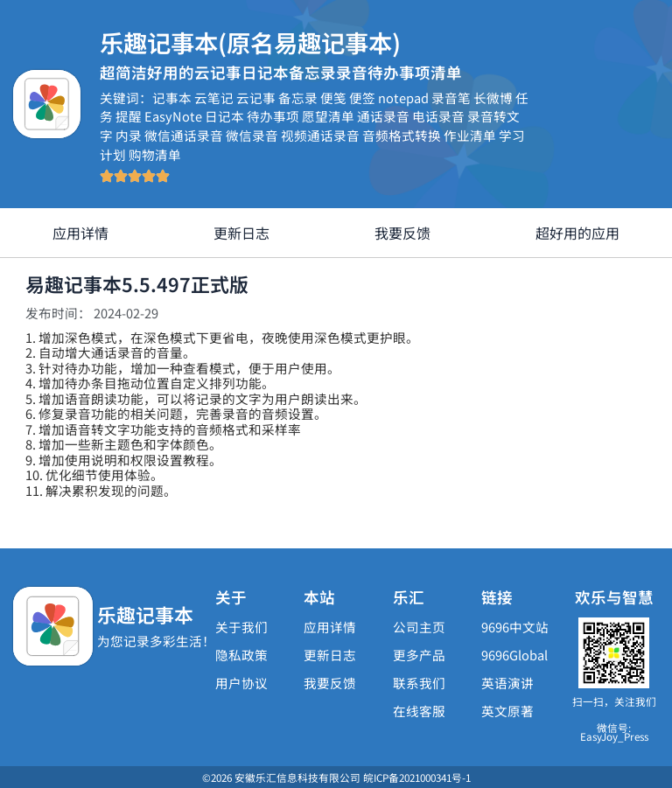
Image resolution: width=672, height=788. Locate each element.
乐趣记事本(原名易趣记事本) (262, 41)
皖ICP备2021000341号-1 (417, 777)
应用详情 (80, 232)
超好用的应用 (578, 232)
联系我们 (419, 682)
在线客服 (419, 710)
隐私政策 (241, 654)
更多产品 (419, 654)
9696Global (514, 654)
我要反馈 (402, 232)
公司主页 (419, 626)
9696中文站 (515, 626)
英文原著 (507, 710)
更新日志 (242, 232)
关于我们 (241, 626)
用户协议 (241, 682)
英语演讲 (507, 682)
